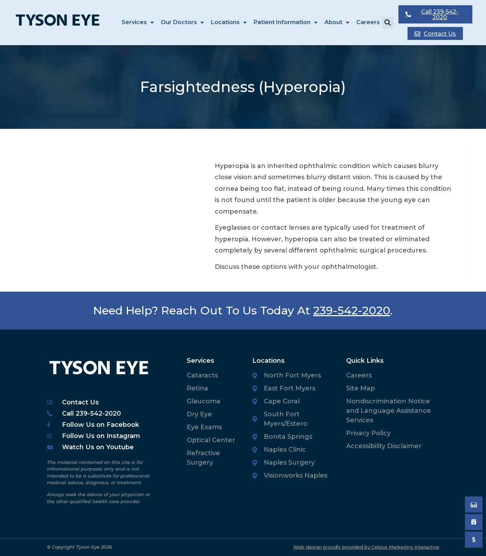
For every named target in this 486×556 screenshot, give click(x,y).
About (336, 22)
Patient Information (285, 22)
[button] (387, 22)
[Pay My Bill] (473, 539)
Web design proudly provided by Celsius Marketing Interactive (366, 547)
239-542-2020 (351, 310)
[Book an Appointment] (473, 504)
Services (138, 22)
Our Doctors (182, 22)
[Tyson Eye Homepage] (62, 22)
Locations (229, 22)
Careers (368, 22)
